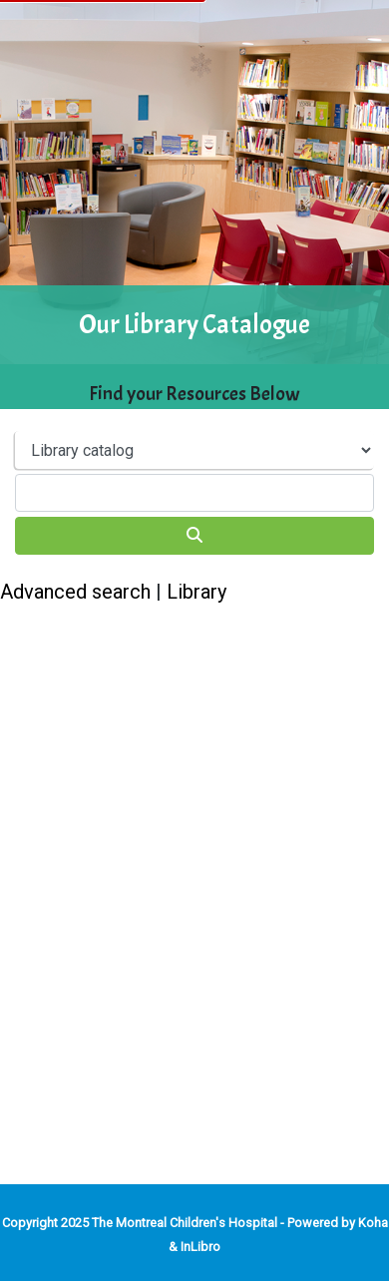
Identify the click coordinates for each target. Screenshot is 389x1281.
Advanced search (75, 592)
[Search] (194, 536)
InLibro (200, 1246)
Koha (373, 1222)
